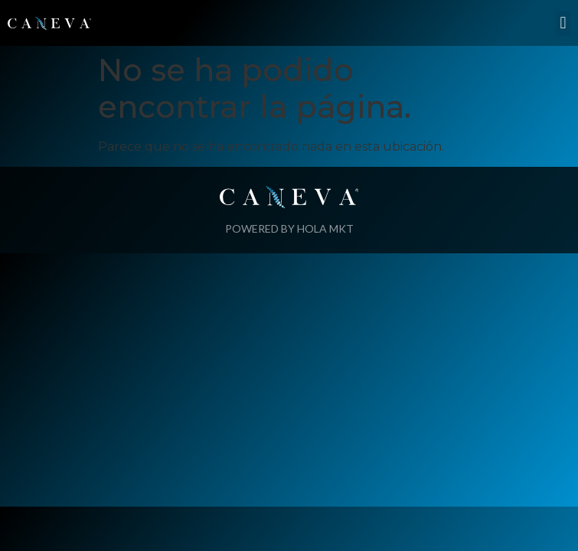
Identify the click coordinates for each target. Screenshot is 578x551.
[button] (563, 23)
